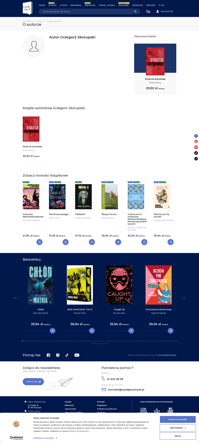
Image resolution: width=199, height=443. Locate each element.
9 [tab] (38, 341)
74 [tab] (170, 341)
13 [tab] (46, 341)
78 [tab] (91, 343)
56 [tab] (134, 341)
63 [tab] (148, 341)
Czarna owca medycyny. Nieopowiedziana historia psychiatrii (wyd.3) (137, 219)
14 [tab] (48, 341)
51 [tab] (124, 341)
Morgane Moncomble (163, 220)
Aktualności (137, 5)
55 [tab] (132, 341)
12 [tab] (44, 341)
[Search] (84, 11)
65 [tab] (152, 341)
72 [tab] (166, 341)
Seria (51, 182)
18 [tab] (56, 341)
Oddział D (80, 214)
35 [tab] (91, 341)
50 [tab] (121, 341)
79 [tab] (93, 343)
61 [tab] (144, 341)
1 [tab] (22, 341)
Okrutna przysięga (58, 214)
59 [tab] (140, 341)
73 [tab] (168, 341)
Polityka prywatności (107, 409)
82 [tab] (99, 343)
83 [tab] (101, 343)
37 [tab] (95, 341)
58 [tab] (138, 341)
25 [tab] (71, 341)
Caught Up (119, 309)
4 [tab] (28, 341)
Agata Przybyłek (158, 313)
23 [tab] (67, 341)
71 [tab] (164, 341)
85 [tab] (105, 343)
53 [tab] (128, 341)
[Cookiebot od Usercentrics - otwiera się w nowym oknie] (16, 438)
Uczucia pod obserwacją (158, 309)
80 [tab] (95, 343)
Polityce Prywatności (79, 431)
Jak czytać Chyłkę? (73, 412)
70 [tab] (162, 341)
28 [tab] (77, 341)
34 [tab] (89, 341)
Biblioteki (150, 5)
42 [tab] (105, 341)
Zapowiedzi (90, 5)
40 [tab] (101, 341)
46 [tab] (113, 341)
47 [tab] (115, 341)
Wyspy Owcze (109, 214)
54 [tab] (130, 341)
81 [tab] (97, 343)
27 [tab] (75, 341)
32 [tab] (85, 341)
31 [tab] (83, 341)
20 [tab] (61, 341)
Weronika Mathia (40, 313)
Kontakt (101, 402)
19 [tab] (59, 341)
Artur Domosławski (31, 220)
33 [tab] (87, 341)
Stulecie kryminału (155, 79)
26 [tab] (73, 341)
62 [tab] (146, 341)
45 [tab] (111, 341)
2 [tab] (24, 341)
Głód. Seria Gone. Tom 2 (79, 309)
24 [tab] (69, 341)
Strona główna (28, 21)
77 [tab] (176, 341)
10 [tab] (40, 341)
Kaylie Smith (54, 218)
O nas (161, 5)
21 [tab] (63, 341)
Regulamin (102, 405)
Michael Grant (80, 313)
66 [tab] (154, 341)
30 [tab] (81, 341)
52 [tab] (126, 341)
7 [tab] (34, 341)
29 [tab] (79, 341)
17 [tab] (54, 341)
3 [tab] (26, 341)
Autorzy (40, 21)
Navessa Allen (119, 313)
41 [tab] (103, 341)
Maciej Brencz (107, 218)
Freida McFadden (83, 218)
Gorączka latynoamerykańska (33, 215)
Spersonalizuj (178, 428)
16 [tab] (52, 341)
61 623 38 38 (112, 379)
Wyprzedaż (123, 5)
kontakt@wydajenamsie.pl (123, 389)
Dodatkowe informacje (43, 438)
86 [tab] (107, 343)
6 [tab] (32, 341)
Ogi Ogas (132, 230)
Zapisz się (34, 382)
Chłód (40, 309)
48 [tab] (117, 341)
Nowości (52, 5)
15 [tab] (50, 341)
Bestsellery (76, 5)
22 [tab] (65, 341)
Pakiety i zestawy (107, 5)
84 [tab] (103, 343)
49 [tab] (119, 341)
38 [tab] (97, 341)
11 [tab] (42, 341)
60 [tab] (142, 341)
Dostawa (101, 412)
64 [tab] (150, 341)
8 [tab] (36, 341)
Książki (42, 5)
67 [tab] (156, 341)
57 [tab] (136, 341)
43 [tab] (107, 341)
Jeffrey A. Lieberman (137, 227)
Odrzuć (178, 436)
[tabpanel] (40, 298)
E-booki (63, 5)
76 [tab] (174, 341)
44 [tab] (109, 341)
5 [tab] (30, 341)
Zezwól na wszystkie (178, 419)
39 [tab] (99, 341)
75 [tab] (172, 341)
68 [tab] (158, 341)
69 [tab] (160, 341)
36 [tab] (93, 341)
